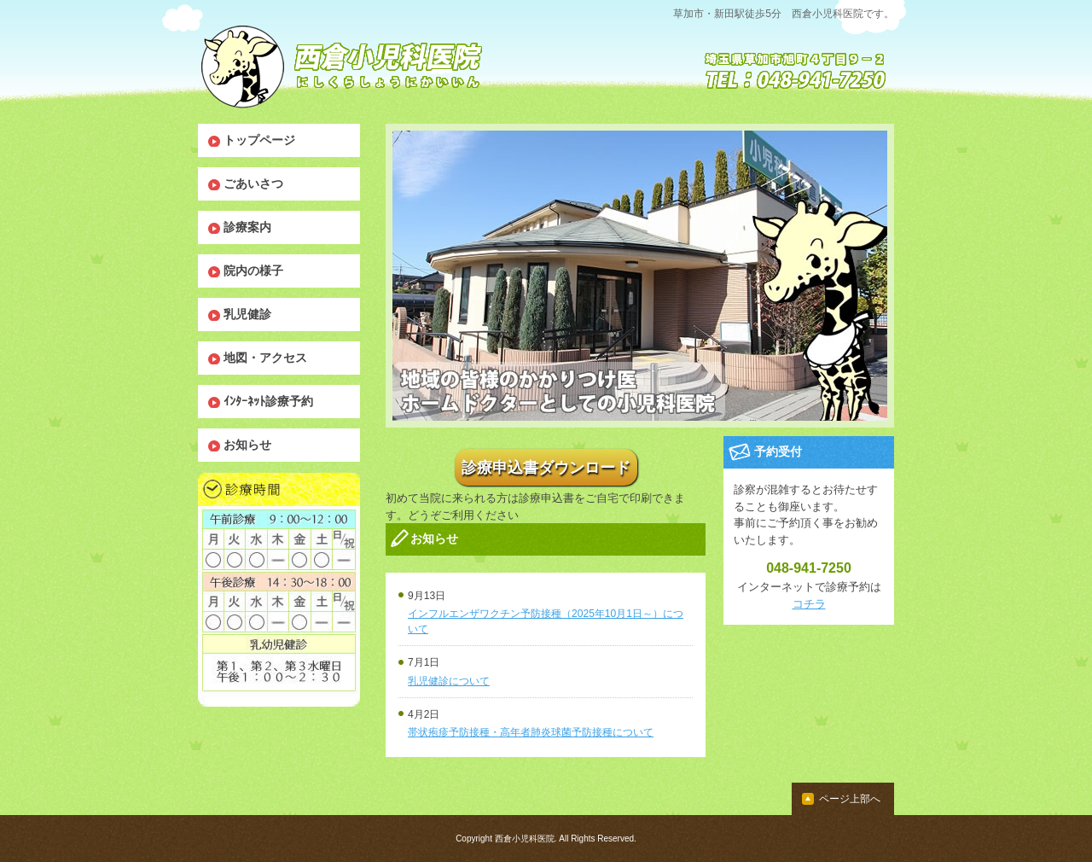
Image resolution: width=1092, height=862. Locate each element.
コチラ (809, 603)
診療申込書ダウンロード (546, 467)
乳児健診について (449, 681)
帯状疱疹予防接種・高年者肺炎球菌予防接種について (530, 732)
